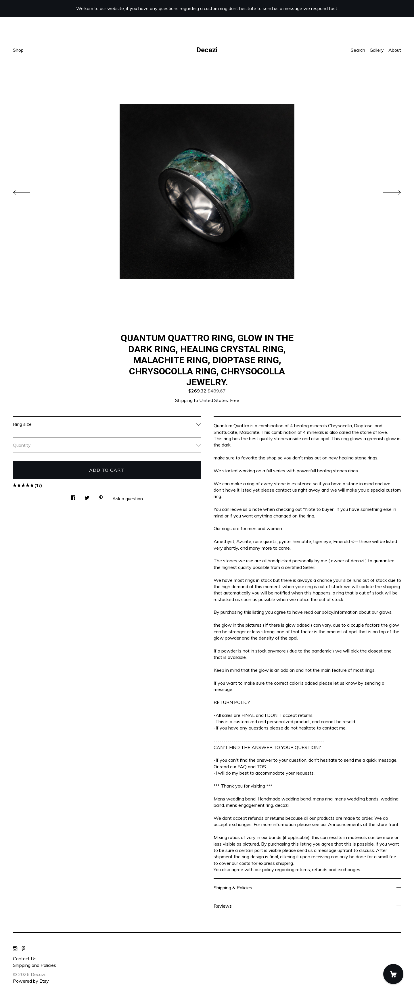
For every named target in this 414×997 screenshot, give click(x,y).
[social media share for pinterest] (101, 496)
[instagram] (15, 949)
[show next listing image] (386, 191)
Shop (18, 50)
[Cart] (393, 974)
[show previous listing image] (27, 191)
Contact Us (25, 958)
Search (358, 50)
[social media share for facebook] (73, 496)
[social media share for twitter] (87, 496)
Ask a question (127, 498)
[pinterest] (23, 949)
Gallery (377, 50)
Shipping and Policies (34, 965)
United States (213, 400)
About (394, 50)
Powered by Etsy (31, 981)
